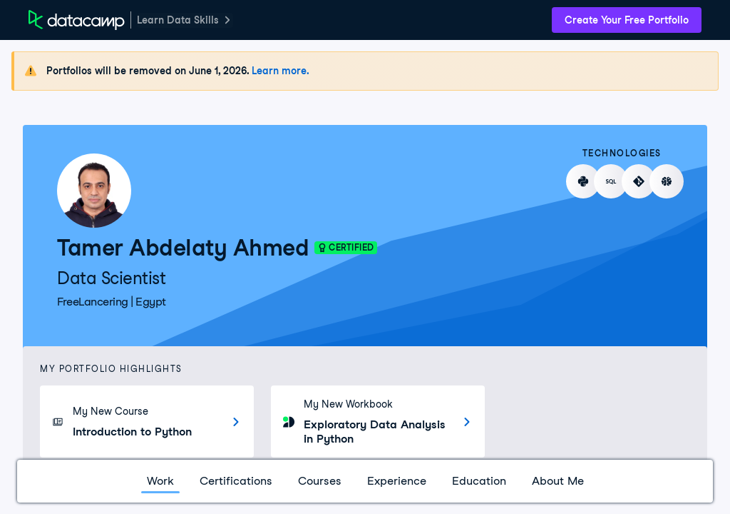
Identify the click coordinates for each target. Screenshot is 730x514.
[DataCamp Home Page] (77, 20)
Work (160, 481)
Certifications (236, 481)
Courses (319, 481)
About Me (558, 481)
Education (479, 481)
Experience (396, 481)
